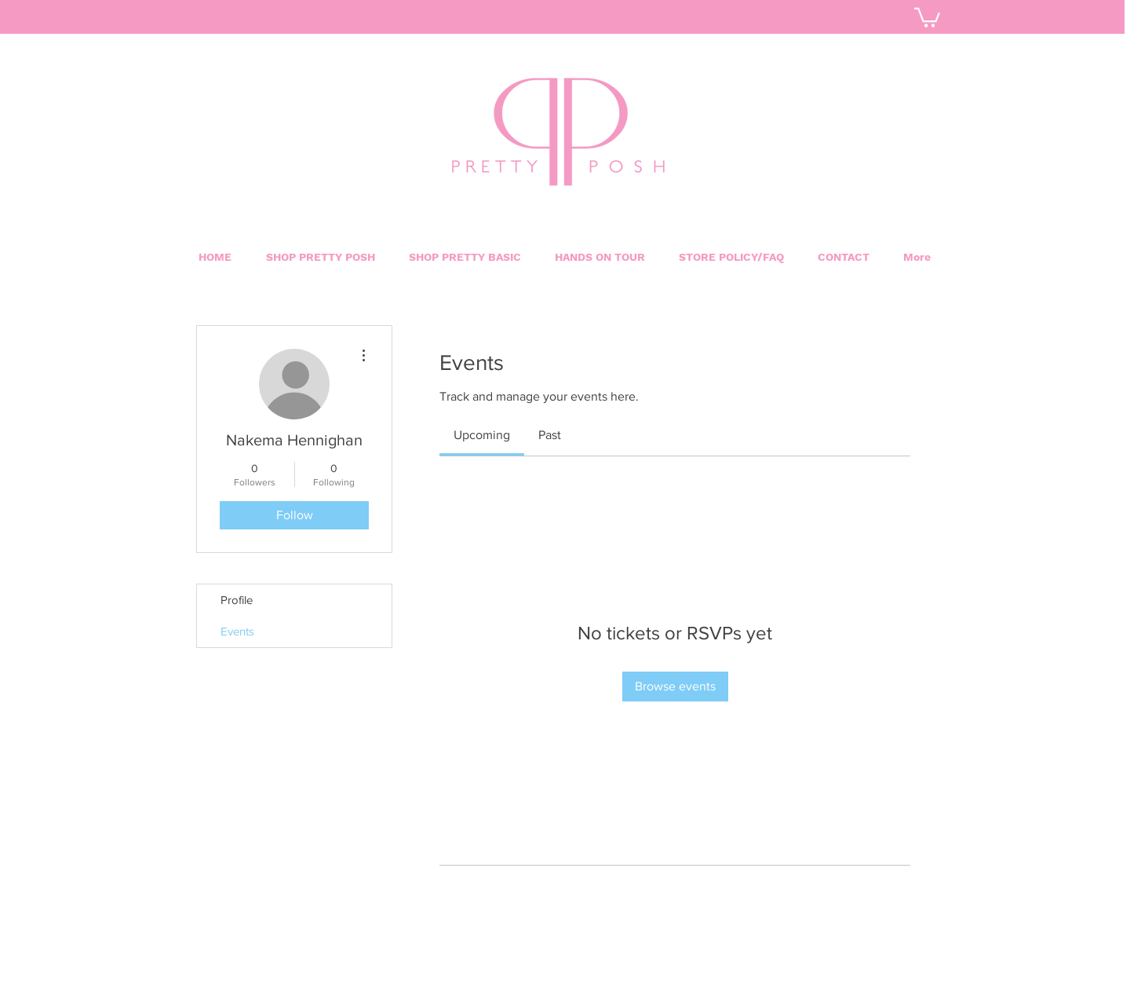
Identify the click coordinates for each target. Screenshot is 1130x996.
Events (237, 631)
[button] (465, 256)
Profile (237, 599)
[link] (482, 434)
